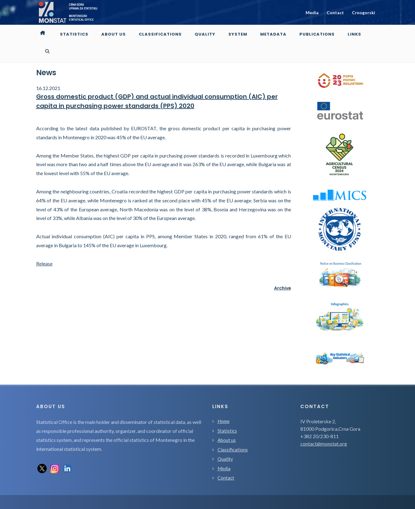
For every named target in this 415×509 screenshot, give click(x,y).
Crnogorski (363, 12)
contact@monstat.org (323, 425)
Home (224, 402)
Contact (335, 12)
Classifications (233, 431)
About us (227, 421)
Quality (225, 440)
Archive (282, 269)
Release (44, 245)
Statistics (227, 412)
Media (312, 12)
